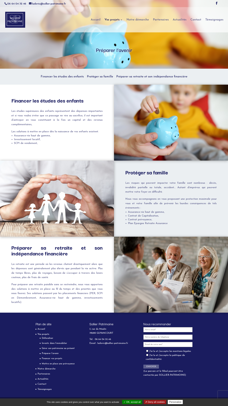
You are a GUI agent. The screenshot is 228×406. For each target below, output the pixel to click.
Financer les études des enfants (62, 77)
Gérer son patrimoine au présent (58, 348)
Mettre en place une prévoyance (58, 364)
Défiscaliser (47, 338)
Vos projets (112, 20)
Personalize (175, 402)
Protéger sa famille (100, 77)
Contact (195, 20)
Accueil (95, 20)
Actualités (179, 20)
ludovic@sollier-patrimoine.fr (112, 343)
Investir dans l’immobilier (54, 343)
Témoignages (214, 20)
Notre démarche (138, 20)
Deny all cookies (155, 402)
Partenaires (161, 20)
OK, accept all (132, 402)
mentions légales (182, 351)
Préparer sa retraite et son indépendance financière (151, 77)
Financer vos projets (52, 359)
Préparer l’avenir (50, 353)
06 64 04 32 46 (16, 3)
